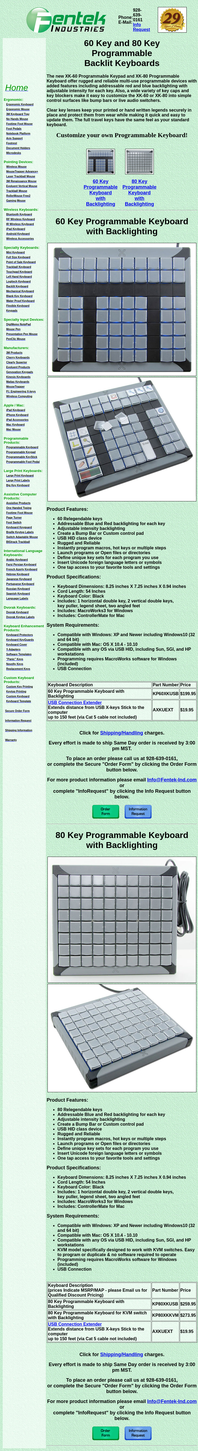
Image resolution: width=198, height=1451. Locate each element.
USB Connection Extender (75, 702)
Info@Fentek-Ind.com (172, 780)
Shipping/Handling (121, 733)
